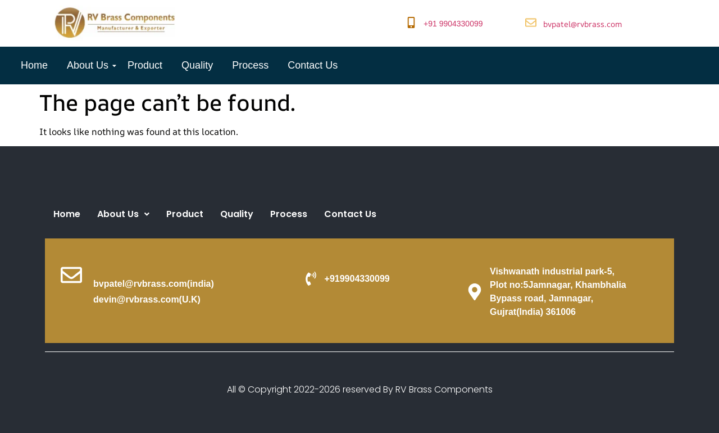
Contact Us (313, 65)
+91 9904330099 (453, 23)
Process (250, 65)
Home (34, 65)
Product (145, 65)
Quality (197, 65)
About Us (89, 65)
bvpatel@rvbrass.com (582, 24)
